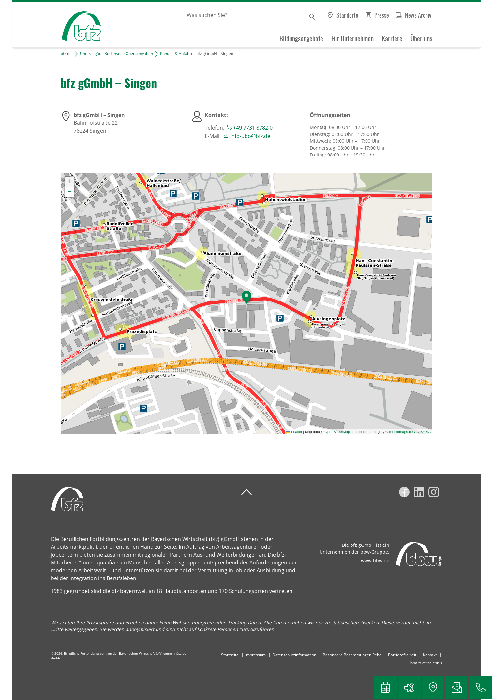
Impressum (255, 655)
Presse (381, 15)
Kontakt (430, 655)
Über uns (421, 38)
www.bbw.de (375, 560)
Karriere (392, 38)
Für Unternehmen (352, 38)
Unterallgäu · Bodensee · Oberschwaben (116, 53)
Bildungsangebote (301, 38)
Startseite (230, 655)
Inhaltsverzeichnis (426, 663)
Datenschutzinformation (294, 655)
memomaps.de (401, 432)
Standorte (347, 15)
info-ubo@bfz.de (250, 135)
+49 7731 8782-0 (253, 127)
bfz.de (66, 53)
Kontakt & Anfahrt (176, 53)
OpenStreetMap (337, 432)
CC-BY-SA (422, 432)
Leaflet (294, 432)
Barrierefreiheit (402, 655)
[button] (246, 297)
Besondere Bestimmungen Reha (352, 655)
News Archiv (418, 15)
